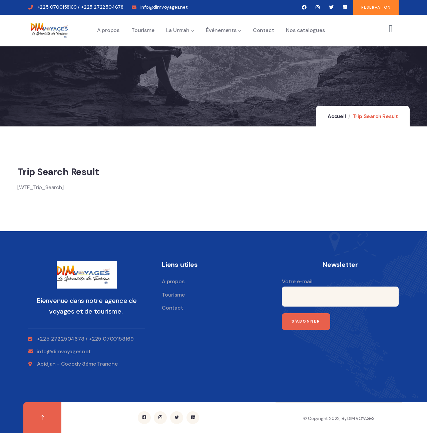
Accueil (337, 116)
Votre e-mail (340, 292)
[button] (376, 7)
